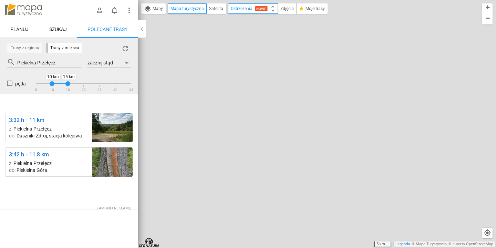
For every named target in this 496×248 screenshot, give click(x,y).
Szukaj (58, 29)
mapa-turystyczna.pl (23, 10)
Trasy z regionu (25, 47)
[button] (487, 8)
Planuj (19, 29)
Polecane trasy (107, 29)
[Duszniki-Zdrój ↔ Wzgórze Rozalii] (112, 127)
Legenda (402, 244)
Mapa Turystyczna (431, 244)
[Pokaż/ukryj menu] (129, 10)
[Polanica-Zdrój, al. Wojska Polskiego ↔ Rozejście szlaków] (112, 162)
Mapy (153, 9)
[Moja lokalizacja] (487, 233)
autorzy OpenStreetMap (473, 244)
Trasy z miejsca (64, 47)
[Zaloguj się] (99, 10)
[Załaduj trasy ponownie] (125, 48)
